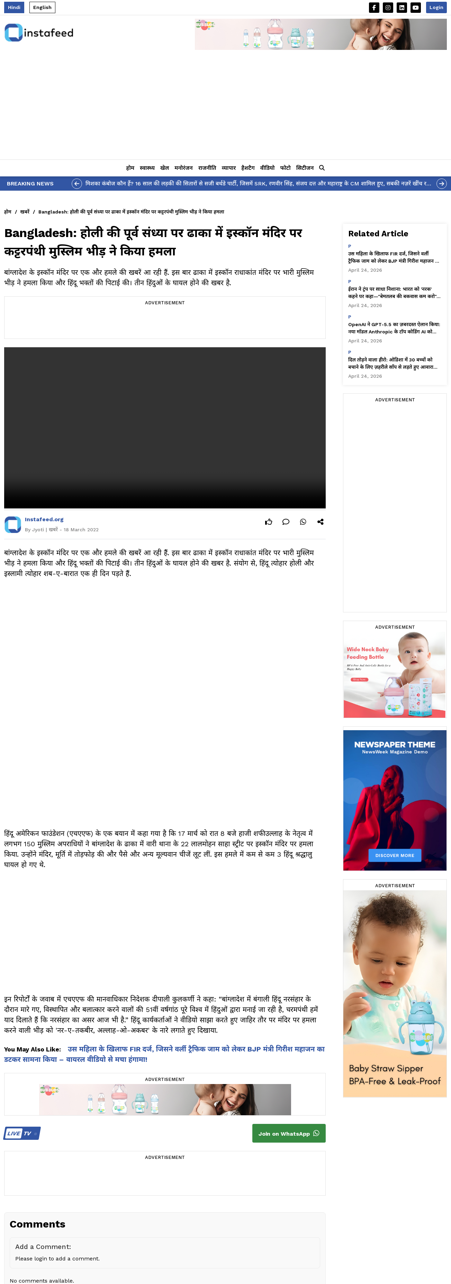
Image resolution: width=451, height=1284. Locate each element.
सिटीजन (305, 168)
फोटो (285, 168)
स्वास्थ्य (147, 168)
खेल (164, 168)
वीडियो (267, 168)
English (42, 7)
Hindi (14, 7)
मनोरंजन (183, 168)
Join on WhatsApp (289, 1133)
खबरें (24, 212)
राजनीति (207, 168)
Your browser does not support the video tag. (165, 427)
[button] (321, 168)
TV (21, 1133)
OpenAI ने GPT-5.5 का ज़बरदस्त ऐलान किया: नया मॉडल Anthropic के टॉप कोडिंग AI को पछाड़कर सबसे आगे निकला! (394, 328)
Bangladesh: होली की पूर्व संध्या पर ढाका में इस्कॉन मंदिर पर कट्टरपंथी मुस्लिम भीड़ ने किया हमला (131, 212)
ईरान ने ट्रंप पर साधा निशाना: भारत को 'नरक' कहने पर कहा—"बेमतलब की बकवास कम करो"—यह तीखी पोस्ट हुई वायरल (394, 293)
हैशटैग (247, 168)
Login (436, 7)
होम (130, 168)
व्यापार (229, 168)
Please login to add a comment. (57, 1258)
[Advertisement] (225, 107)
